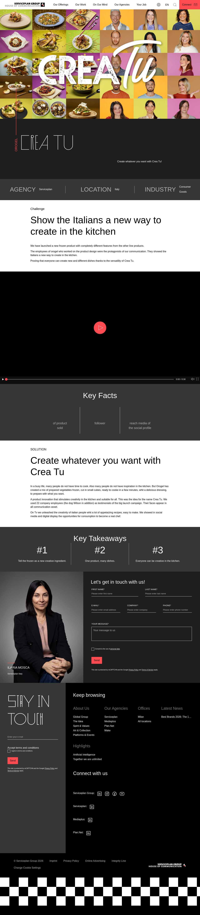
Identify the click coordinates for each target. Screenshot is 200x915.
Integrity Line (119, 882)
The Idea (78, 742)
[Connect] (189, 4)
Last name (151, 610)
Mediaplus (110, 742)
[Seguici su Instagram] (107, 815)
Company (132, 627)
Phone (167, 627)
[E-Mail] (105, 632)
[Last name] (168, 615)
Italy (117, 210)
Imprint (53, 882)
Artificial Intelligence (84, 776)
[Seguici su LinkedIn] (99, 815)
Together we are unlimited (87, 780)
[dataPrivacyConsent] (92, 670)
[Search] (175, 4)
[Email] (33, 759)
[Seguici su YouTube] (122, 815)
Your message (100, 645)
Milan (141, 738)
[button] (100, 328)
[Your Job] (141, 5)
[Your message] (141, 655)
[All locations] (144, 743)
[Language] (166, 4)
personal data (115, 670)
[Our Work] (80, 5)
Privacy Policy (133, 691)
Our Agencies (122, 4)
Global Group (80, 738)
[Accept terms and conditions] (9, 772)
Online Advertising (95, 882)
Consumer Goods (185, 210)
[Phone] (177, 632)
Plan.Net (109, 747)
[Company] (141, 632)
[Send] (96, 681)
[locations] (158, 4)
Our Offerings (60, 4)
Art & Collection (81, 751)
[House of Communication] (167, 887)
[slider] (6, 379)
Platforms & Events (83, 756)
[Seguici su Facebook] (114, 815)
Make (107, 751)
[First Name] (114, 615)
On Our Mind (100, 4)
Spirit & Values (81, 747)
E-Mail (95, 627)
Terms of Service (147, 691)
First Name (98, 610)
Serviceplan (45, 210)
